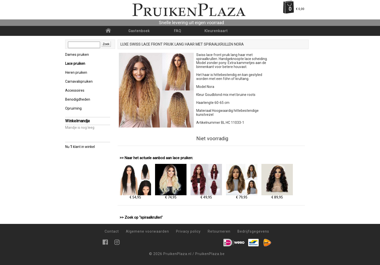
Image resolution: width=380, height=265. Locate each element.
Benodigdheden (77, 99)
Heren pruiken (76, 72)
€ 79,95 (241, 195)
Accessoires (74, 90)
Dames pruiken (77, 55)
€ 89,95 (277, 195)
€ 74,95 (171, 195)
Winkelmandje (77, 121)
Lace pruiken (75, 64)
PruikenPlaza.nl (177, 254)
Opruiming (73, 108)
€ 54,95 (135, 195)
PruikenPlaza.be (210, 254)
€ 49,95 (206, 195)
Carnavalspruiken (79, 81)
